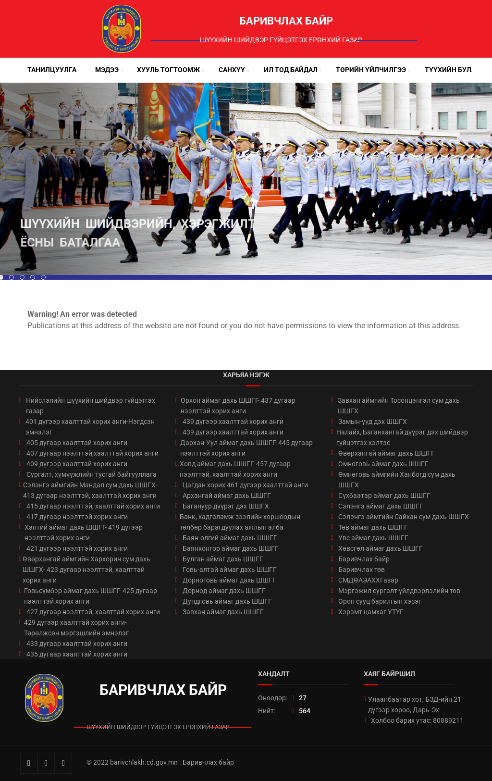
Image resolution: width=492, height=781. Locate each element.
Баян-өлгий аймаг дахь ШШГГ (230, 538)
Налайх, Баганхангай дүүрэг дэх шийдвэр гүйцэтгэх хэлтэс (402, 437)
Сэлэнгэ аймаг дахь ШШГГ (380, 506)
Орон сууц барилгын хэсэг (379, 601)
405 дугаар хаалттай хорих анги (76, 442)
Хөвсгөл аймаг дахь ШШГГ (380, 548)
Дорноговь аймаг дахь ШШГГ (229, 580)
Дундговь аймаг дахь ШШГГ (227, 601)
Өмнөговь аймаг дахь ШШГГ (383, 464)
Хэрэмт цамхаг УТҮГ (371, 612)
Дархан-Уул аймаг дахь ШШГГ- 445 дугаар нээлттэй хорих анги (246, 448)
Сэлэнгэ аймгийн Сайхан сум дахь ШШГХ (403, 517)
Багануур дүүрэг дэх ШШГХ (226, 506)
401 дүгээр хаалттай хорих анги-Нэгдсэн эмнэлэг (90, 427)
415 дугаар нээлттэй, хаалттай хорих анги (93, 506)
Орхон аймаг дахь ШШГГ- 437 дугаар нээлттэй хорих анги (238, 406)
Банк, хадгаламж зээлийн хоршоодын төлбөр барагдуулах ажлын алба (240, 522)
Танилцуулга (51, 70)
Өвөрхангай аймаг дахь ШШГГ (386, 453)
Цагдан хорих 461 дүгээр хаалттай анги (245, 485)
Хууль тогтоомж (168, 70)
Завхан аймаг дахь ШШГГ (223, 612)
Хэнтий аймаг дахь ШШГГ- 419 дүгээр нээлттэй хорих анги (84, 532)
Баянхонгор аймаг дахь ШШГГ (231, 548)
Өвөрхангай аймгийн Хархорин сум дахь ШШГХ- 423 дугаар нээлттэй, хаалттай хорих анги (86, 569)
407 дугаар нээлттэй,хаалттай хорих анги (92, 453)
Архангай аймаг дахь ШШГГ (227, 495)
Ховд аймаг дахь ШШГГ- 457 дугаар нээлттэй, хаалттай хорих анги (235, 469)
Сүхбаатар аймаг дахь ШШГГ (384, 495)
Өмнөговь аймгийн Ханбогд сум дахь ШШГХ (396, 480)
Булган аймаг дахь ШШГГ (223, 559)
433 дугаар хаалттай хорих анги (76, 643)
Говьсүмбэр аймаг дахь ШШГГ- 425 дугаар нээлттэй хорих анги (90, 596)
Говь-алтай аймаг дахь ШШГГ (230, 569)
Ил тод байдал (291, 70)
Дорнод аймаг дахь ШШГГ (224, 591)
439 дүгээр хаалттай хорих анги (233, 421)
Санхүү (232, 70)
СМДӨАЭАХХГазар (368, 580)
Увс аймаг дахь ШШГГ (373, 538)
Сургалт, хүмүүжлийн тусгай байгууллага (91, 474)
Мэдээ (107, 70)
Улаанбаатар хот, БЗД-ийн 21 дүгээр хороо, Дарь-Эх (414, 704)
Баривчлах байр (364, 559)
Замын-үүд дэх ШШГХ (372, 421)
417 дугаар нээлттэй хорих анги (77, 517)
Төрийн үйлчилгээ (371, 70)
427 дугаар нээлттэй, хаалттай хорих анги (93, 612)
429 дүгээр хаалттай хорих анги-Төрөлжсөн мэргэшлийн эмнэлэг (76, 628)
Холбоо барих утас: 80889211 (417, 720)
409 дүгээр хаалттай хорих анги (76, 464)
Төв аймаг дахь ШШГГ (373, 527)
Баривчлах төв (361, 569)
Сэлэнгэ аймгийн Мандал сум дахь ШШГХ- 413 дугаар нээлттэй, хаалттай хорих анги (90, 490)
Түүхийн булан (452, 70)
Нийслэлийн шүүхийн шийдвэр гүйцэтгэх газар (90, 406)
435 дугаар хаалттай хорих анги (76, 654)
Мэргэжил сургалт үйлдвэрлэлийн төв (399, 591)
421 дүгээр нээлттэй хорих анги (77, 548)
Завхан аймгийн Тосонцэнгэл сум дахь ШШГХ (399, 406)
